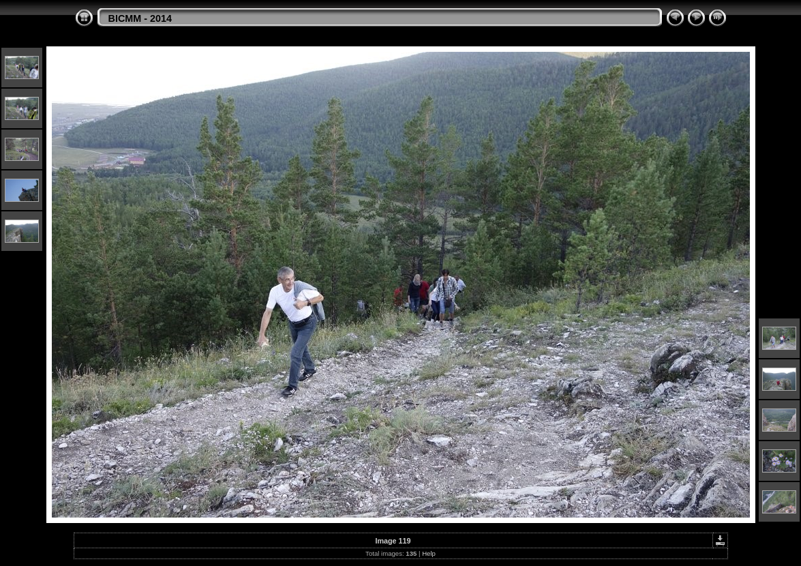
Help (429, 553)
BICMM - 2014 (140, 18)
